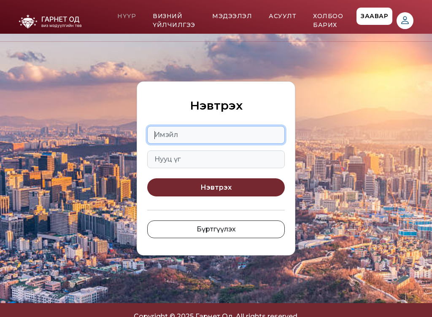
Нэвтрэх (216, 187)
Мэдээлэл (232, 16)
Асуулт (282, 16)
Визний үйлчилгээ (174, 20)
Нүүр (126, 16)
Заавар (374, 16)
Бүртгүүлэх (216, 229)
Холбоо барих (328, 20)
